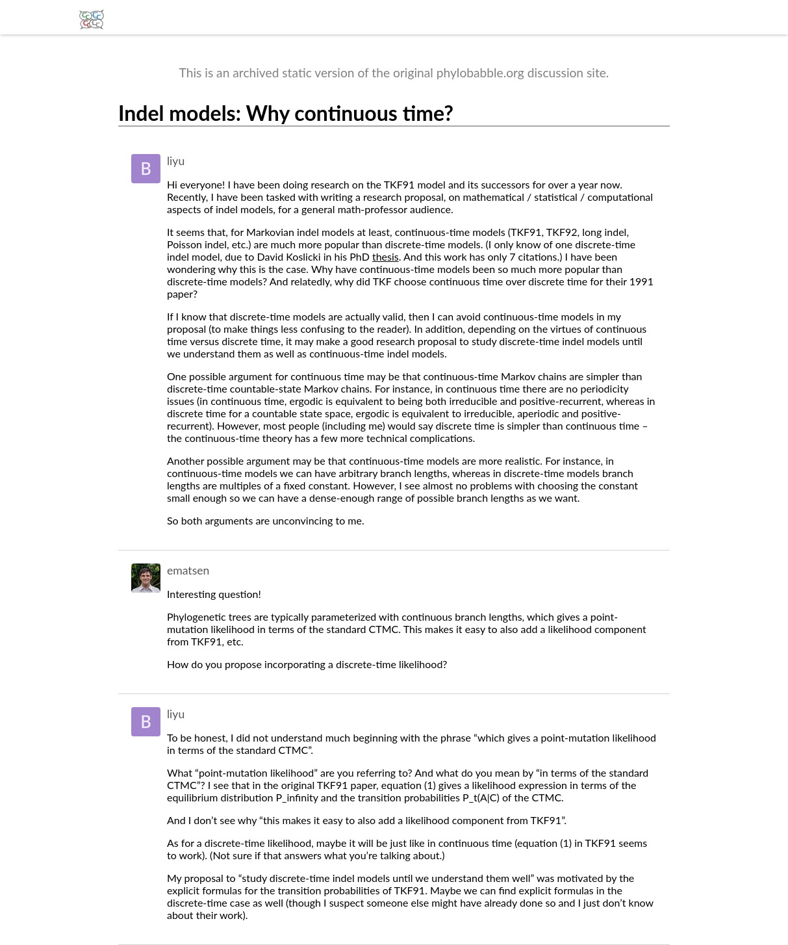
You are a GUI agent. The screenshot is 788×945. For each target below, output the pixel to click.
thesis (385, 256)
